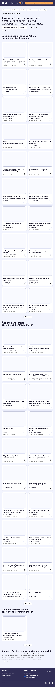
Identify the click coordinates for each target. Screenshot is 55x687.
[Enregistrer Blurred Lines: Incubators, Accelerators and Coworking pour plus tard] (24, 597)
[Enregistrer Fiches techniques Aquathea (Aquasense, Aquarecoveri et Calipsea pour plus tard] (50, 201)
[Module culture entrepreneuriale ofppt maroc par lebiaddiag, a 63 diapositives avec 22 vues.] (14, 272)
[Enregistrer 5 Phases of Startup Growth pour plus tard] (24, 488)
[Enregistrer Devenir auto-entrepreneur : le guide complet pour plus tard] (50, 283)
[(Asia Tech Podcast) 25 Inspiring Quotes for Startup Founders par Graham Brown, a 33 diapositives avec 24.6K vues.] (14, 559)
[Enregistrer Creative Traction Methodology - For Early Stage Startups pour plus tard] (50, 460)
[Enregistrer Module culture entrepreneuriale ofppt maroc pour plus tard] (24, 283)
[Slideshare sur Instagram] (46, 683)
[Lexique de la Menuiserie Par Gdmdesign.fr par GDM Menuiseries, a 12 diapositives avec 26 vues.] (14, 218)
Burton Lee (33, 569)
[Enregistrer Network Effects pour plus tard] (24, 433)
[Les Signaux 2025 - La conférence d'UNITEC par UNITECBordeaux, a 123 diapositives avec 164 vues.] (41, 54)
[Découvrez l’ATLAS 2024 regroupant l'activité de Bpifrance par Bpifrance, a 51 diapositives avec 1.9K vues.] (14, 54)
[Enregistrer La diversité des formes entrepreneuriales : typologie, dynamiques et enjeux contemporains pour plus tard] (24, 638)
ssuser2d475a (34, 282)
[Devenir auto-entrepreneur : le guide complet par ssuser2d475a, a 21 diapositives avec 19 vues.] (41, 272)
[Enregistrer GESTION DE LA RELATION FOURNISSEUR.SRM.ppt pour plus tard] (24, 92)
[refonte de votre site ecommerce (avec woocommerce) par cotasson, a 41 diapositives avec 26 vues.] (41, 218)
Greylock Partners (9, 378)
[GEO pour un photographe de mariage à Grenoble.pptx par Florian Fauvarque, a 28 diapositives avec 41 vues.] (41, 109)
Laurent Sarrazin (35, 91)
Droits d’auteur (6, 675)
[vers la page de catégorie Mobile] (22, 10)
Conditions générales (8, 673)
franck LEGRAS (34, 200)
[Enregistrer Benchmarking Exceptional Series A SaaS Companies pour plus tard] (50, 542)
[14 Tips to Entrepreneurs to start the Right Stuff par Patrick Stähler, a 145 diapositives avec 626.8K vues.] (14, 396)
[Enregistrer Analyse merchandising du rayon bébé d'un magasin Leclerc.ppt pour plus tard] (24, 310)
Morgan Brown (8, 487)
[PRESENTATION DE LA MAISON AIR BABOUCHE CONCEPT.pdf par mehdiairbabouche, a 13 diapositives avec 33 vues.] (14, 163)
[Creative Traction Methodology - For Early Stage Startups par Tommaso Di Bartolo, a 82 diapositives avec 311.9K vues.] (41, 450)
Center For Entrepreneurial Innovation (13, 596)
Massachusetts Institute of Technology (39, 378)
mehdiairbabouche (9, 173)
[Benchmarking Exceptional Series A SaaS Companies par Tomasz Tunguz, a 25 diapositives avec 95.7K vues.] (41, 532)
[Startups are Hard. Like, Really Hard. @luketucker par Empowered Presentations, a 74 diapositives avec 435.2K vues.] (14, 341)
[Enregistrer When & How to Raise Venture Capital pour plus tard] (50, 433)
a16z (6, 432)
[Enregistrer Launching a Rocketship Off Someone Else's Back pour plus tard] (50, 488)
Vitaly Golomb (8, 514)
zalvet (6, 200)
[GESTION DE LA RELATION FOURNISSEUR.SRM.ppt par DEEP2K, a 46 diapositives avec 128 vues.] (14, 81)
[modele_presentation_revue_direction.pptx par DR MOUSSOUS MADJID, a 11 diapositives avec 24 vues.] (14, 245)
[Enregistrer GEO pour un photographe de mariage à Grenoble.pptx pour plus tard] (50, 119)
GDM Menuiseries (9, 227)
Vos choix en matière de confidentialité (32, 676)
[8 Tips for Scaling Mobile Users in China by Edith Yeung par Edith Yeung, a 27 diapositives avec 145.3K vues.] (14, 450)
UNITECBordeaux (35, 64)
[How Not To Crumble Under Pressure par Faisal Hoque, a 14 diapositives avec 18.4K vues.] (14, 532)
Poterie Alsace (8, 118)
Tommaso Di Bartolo (36, 460)
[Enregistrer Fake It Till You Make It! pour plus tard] (50, 597)
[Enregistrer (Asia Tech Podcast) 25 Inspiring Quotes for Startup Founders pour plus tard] (24, 570)
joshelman (33, 487)
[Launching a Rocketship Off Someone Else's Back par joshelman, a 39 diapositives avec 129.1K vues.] (41, 477)
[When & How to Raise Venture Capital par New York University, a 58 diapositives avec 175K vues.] (41, 423)
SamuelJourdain (9, 145)
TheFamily (33, 596)
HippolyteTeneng (35, 254)
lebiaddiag (7, 282)
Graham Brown (8, 569)
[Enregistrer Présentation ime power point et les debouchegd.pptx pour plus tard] (50, 255)
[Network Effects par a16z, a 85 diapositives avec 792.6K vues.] (14, 423)
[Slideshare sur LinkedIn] (52, 683)
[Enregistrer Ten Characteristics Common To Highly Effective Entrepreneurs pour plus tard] (50, 351)
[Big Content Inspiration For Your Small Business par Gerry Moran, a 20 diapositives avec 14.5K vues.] (41, 505)
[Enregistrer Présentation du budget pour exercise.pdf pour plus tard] (50, 310)
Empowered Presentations (11, 350)
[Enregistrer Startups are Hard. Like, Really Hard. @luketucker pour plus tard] (24, 351)
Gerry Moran (34, 514)
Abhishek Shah (34, 350)
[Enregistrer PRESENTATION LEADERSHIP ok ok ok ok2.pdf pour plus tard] (50, 146)
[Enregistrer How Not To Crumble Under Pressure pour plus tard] (24, 542)
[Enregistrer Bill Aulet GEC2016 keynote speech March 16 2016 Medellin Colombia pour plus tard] (50, 379)
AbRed (6, 309)
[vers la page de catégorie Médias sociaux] (32, 10)
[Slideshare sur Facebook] (49, 683)
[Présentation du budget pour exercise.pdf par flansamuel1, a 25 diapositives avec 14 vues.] (41, 300)
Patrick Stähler (8, 405)
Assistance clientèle (30, 670)
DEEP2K (7, 91)
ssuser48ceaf (8, 637)
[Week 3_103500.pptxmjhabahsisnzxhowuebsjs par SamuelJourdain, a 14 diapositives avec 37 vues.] (14, 136)
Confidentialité (28, 673)
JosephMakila (34, 145)
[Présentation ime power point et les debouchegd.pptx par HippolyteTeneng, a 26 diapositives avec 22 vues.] (41, 245)
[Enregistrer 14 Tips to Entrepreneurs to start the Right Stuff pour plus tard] (24, 406)
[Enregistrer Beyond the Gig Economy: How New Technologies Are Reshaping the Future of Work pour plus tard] (50, 406)
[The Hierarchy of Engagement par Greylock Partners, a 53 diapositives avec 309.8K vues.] (14, 368)
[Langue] (23, 27)
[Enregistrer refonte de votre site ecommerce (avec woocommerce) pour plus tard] (50, 228)
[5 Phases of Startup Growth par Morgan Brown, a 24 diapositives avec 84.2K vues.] (14, 477)
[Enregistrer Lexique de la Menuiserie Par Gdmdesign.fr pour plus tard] (24, 228)
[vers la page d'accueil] (6, 10)
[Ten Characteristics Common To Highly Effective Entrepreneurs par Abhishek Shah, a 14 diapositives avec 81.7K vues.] (41, 341)
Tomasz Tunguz (35, 541)
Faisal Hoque (8, 541)
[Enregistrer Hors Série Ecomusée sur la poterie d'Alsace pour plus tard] (24, 119)
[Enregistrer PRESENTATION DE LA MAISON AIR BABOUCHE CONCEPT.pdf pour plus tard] (24, 174)
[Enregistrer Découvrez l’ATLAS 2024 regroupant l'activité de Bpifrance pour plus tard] (24, 64)
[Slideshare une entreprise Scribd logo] (6, 3)
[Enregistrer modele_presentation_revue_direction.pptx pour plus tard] (24, 255)
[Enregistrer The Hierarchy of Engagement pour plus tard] (24, 379)
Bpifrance (7, 64)
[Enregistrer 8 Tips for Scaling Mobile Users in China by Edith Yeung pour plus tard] (24, 460)
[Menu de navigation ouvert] (3, 3)
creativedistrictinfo (35, 173)
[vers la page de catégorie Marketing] (43, 10)
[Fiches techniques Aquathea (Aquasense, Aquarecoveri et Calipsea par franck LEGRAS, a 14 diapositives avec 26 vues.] (41, 190)
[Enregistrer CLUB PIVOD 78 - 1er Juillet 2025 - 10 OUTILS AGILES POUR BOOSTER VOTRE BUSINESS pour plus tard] (50, 92)
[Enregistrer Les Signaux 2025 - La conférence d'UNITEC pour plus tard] (50, 64)
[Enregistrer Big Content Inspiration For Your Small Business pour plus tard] (50, 515)
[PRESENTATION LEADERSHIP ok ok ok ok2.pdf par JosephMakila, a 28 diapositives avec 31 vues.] (41, 136)
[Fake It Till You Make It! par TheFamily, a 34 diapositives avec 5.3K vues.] (41, 586)
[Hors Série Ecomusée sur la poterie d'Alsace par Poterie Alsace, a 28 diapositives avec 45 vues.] (14, 109)
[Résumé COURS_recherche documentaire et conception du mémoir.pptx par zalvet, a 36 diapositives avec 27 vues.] (14, 190)
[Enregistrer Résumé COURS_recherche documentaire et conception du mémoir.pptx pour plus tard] (24, 201)
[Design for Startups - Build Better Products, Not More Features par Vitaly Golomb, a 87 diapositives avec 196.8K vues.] (14, 505)
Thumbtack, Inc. (35, 405)
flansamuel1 (34, 309)
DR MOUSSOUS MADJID (11, 254)
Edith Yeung (7, 460)
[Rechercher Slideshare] (16, 3)
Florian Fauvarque (35, 118)
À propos (4, 670)
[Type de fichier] (10, 27)
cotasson (33, 227)
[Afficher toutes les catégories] (12, 13)
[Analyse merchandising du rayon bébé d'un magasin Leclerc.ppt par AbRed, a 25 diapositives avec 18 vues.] (14, 300)
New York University (36, 432)
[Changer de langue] (49, 671)
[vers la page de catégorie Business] (15, 10)
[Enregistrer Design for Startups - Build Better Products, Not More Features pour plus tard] (24, 515)
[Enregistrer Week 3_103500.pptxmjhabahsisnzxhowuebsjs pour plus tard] (24, 146)
